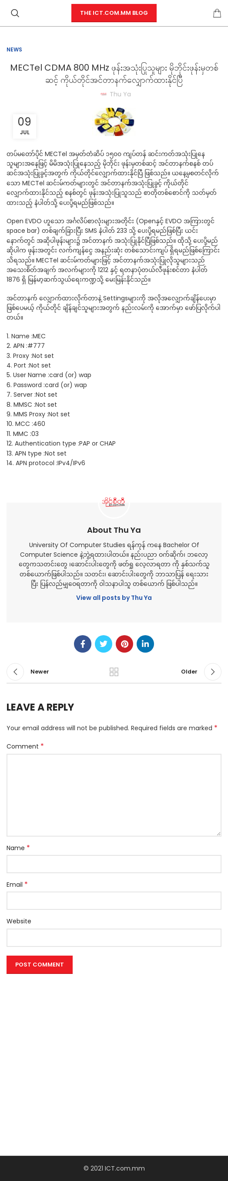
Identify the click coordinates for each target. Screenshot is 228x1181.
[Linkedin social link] (145, 644)
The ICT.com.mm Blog (114, 13)
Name (18, 848)
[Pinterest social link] (124, 644)
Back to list (114, 672)
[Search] (15, 13)
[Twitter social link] (103, 644)
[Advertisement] (114, 1038)
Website (19, 921)
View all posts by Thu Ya (114, 597)
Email (17, 884)
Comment (25, 746)
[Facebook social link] (82, 644)
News (14, 49)
